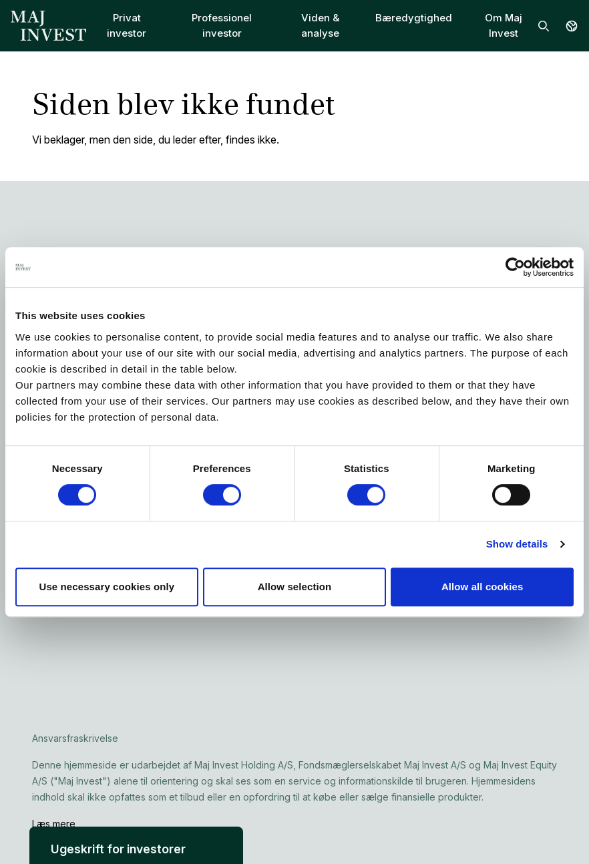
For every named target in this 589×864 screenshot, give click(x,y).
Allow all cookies (482, 586)
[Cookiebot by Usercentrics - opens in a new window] (515, 267)
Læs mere (53, 823)
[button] (136, 845)
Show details (517, 544)
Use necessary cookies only (106, 586)
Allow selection (295, 586)
